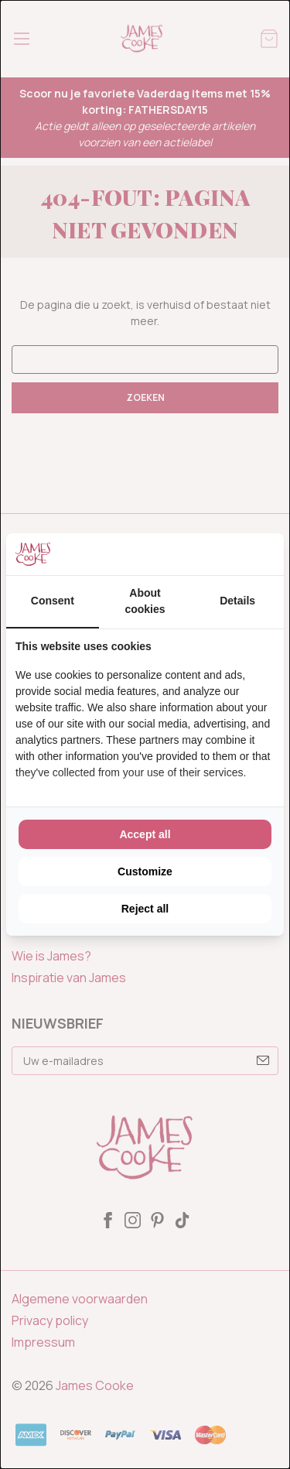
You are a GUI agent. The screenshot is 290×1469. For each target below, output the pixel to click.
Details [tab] (237, 600)
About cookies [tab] (145, 601)
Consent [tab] (52, 600)
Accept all (144, 834)
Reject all (145, 908)
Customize (145, 871)
